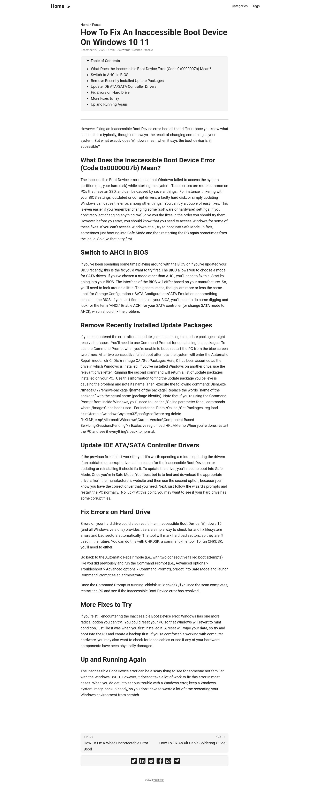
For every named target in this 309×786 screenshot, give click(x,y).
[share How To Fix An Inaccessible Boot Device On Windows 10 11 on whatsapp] (168, 762)
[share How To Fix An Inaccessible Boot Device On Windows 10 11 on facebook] (160, 762)
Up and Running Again (109, 104)
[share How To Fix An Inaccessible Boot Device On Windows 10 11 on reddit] (151, 762)
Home (57, 6)
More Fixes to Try (105, 98)
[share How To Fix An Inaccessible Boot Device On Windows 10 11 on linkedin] (142, 762)
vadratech (158, 779)
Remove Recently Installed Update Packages (127, 80)
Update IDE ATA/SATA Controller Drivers (123, 86)
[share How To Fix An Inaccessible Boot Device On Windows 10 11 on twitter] (134, 762)
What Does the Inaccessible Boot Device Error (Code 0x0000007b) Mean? (151, 69)
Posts (96, 25)
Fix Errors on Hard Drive (110, 92)
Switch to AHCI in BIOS (109, 75)
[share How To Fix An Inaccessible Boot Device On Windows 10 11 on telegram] (177, 762)
